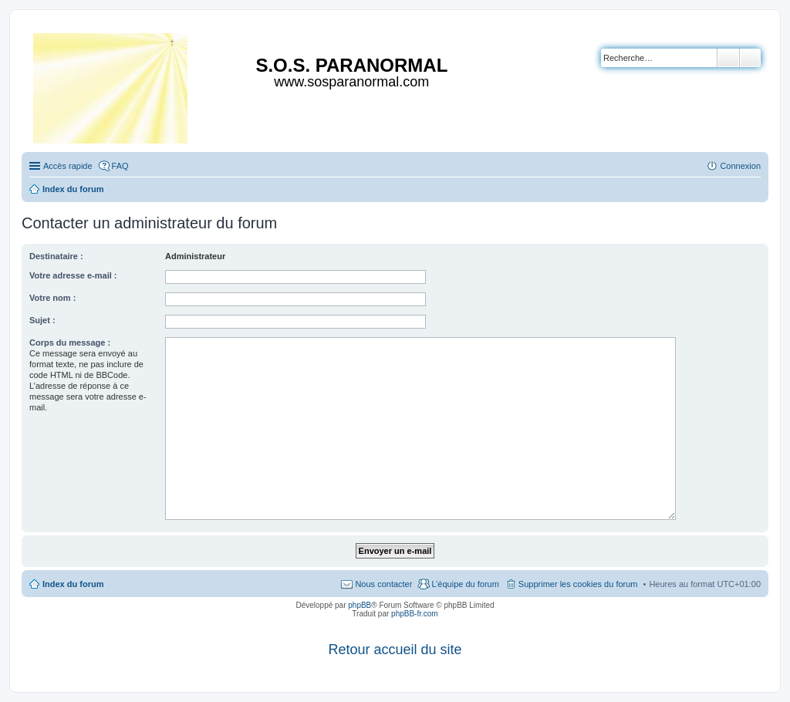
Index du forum (72, 584)
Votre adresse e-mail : (73, 275)
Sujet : (42, 320)
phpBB (359, 605)
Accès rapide (68, 165)
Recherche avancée (750, 58)
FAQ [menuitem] (120, 165)
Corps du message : (69, 342)
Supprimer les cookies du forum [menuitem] (578, 584)
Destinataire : (56, 256)
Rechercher (728, 58)
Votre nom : (52, 297)
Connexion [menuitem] (740, 165)
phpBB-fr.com (414, 613)
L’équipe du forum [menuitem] (464, 584)
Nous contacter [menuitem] (383, 584)
